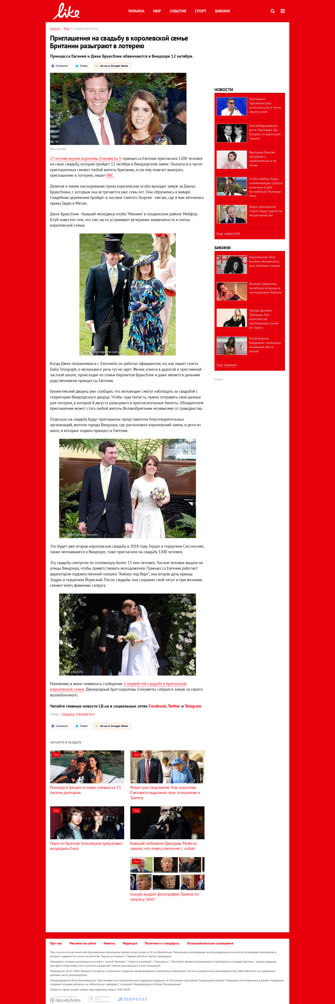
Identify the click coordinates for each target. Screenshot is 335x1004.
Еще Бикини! (227, 365)
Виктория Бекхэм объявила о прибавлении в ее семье (262, 158)
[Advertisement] (86, 887)
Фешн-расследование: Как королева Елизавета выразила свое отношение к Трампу (165, 792)
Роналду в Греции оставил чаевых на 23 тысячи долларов (85, 790)
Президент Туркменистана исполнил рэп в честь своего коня (265, 105)
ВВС (110, 175)
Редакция (130, 943)
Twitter (174, 706)
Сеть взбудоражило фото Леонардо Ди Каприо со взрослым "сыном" (265, 131)
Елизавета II (85, 714)
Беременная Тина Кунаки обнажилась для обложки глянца (264, 261)
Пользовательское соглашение (210, 943)
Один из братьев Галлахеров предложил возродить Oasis (86, 846)
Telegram (193, 706)
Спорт (200, 11)
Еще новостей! (228, 233)
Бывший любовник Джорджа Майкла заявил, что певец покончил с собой (163, 846)
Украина (136, 11)
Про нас (56, 943)
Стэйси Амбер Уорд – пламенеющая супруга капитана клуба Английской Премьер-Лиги (266, 187)
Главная (55, 29)
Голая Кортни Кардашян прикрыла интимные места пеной (265, 344)
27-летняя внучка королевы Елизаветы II (86, 158)
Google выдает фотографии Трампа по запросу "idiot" (164, 896)
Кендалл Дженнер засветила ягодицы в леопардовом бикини (265, 288)
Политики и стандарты (162, 943)
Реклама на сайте (83, 943)
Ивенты (109, 943)
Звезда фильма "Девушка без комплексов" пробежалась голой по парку (263, 319)
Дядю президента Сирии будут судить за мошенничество (265, 210)
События (178, 11)
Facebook (157, 706)
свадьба (68, 714)
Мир (157, 11)
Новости (224, 89)
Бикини (222, 11)
